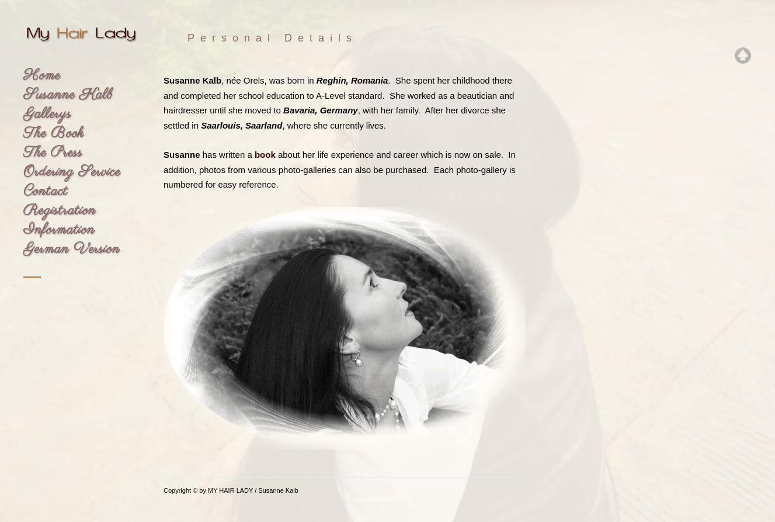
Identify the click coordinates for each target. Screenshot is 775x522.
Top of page (743, 55)
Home (41, 75)
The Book (53, 133)
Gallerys (47, 114)
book (265, 155)
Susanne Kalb (67, 95)
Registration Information (59, 220)
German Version (71, 249)
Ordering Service (71, 172)
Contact (45, 191)
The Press (52, 153)
